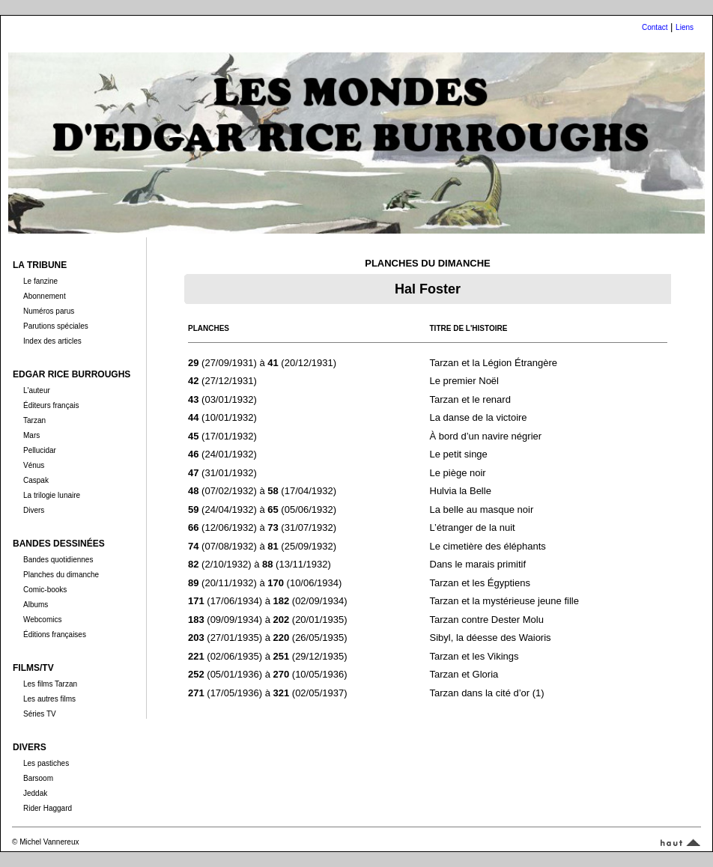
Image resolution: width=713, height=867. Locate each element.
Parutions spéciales (55, 326)
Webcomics (42, 619)
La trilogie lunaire (51, 495)
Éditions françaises (54, 634)
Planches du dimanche (61, 575)
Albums (35, 604)
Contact (654, 27)
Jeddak (35, 793)
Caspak (36, 480)
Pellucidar (39, 450)
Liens (685, 27)
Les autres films (49, 699)
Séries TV (39, 714)
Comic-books (45, 589)
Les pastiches (46, 763)
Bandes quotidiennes (58, 560)
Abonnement (44, 296)
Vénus (33, 465)
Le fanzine (40, 281)
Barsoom (38, 778)
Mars (31, 435)
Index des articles (52, 341)
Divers (33, 510)
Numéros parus (48, 311)
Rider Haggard (47, 808)
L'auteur (36, 390)
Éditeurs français (51, 405)
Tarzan (34, 420)
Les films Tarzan (50, 684)
